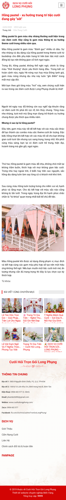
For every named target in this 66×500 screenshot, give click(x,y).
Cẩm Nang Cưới (10, 434)
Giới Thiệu (7, 428)
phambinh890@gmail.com (18, 397)
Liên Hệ (5, 440)
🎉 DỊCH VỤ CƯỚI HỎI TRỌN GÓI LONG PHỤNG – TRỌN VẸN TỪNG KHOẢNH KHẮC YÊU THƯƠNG (53, 351)
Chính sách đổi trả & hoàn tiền (17, 446)
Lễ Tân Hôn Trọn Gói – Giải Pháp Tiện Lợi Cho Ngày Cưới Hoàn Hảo (11, 319)
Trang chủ (6, 30)
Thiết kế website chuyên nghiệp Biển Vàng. (33, 493)
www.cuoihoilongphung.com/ (21, 402)
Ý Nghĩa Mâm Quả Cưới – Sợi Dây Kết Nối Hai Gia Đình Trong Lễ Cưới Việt (54, 319)
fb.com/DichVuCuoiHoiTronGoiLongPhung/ (29, 413)
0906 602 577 (16, 392)
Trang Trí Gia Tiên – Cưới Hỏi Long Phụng (32, 347)
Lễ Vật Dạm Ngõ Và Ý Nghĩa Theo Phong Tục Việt (10, 347)
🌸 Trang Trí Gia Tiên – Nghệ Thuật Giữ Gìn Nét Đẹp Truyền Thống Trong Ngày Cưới (32, 321)
